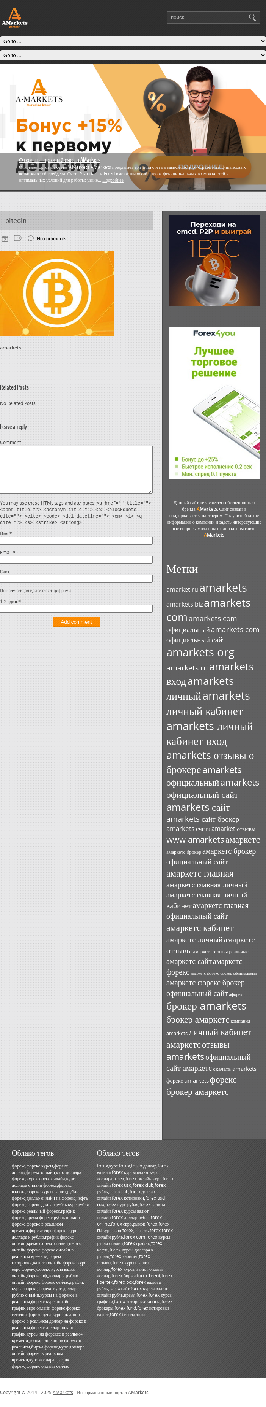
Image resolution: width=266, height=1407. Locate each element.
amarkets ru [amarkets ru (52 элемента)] (187, 667)
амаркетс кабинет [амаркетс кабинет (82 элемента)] (200, 927)
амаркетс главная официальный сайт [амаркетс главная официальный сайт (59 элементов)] (207, 910)
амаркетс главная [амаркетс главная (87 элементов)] (199, 873)
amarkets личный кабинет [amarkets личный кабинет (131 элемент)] (208, 703)
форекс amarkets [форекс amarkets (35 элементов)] (187, 1080)
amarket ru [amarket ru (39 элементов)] (182, 589)
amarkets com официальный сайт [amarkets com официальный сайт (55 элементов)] (213, 634)
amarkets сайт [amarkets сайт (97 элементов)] (198, 807)
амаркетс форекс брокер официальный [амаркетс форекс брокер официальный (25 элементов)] (224, 973)
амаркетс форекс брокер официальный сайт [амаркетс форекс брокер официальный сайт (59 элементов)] (205, 987)
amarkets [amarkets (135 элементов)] (223, 587)
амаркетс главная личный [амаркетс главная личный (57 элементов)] (206, 884)
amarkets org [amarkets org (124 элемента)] (200, 652)
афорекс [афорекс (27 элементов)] (236, 994)
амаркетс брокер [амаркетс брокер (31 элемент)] (183, 851)
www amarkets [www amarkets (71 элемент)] (195, 839)
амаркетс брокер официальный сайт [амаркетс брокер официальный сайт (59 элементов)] (211, 856)
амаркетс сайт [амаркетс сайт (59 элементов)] (189, 961)
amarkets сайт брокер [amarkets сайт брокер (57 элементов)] (202, 819)
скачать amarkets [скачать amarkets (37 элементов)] (235, 1068)
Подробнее (113, 180)
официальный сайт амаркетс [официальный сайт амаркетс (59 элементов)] (208, 1062)
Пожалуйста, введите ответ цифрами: (36, 599)
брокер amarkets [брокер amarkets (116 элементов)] (206, 1005)
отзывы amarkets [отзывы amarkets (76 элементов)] (198, 1050)
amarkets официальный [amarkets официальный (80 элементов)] (203, 776)
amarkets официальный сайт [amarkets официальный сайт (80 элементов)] (212, 788)
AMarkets (63, 1392)
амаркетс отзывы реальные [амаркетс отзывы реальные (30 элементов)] (221, 951)
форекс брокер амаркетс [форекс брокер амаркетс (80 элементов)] (201, 1085)
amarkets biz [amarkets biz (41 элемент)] (184, 604)
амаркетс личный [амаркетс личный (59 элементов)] (194, 939)
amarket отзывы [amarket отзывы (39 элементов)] (233, 828)
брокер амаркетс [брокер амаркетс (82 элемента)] (198, 1019)
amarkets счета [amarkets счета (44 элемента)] (188, 828)
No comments (51, 238)
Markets (207, 509)
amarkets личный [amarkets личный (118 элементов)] (200, 688)
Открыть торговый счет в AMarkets (59, 160)
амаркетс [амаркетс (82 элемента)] (242, 839)
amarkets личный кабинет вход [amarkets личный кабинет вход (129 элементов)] (209, 733)
